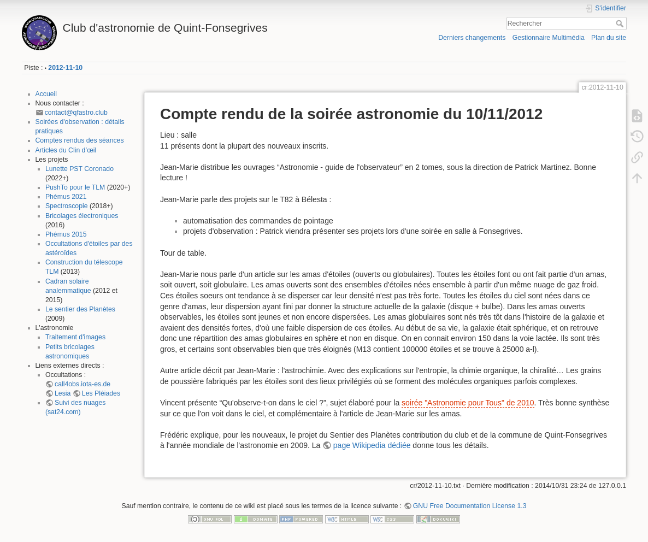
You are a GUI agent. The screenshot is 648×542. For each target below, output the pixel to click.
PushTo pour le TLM (75, 187)
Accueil (46, 94)
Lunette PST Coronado (79, 169)
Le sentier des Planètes (80, 309)
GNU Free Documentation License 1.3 (470, 506)
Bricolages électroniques (81, 216)
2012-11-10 (65, 68)
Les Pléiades (101, 393)
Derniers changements (471, 38)
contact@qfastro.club (76, 112)
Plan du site (608, 38)
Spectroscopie (66, 206)
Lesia (62, 393)
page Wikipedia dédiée (372, 445)
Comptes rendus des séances (80, 140)
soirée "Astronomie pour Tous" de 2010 (468, 402)
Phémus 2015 (66, 234)
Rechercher (621, 23)
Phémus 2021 (66, 197)
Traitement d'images (75, 337)
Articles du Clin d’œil (66, 150)
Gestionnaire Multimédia (548, 38)
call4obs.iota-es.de (82, 384)
